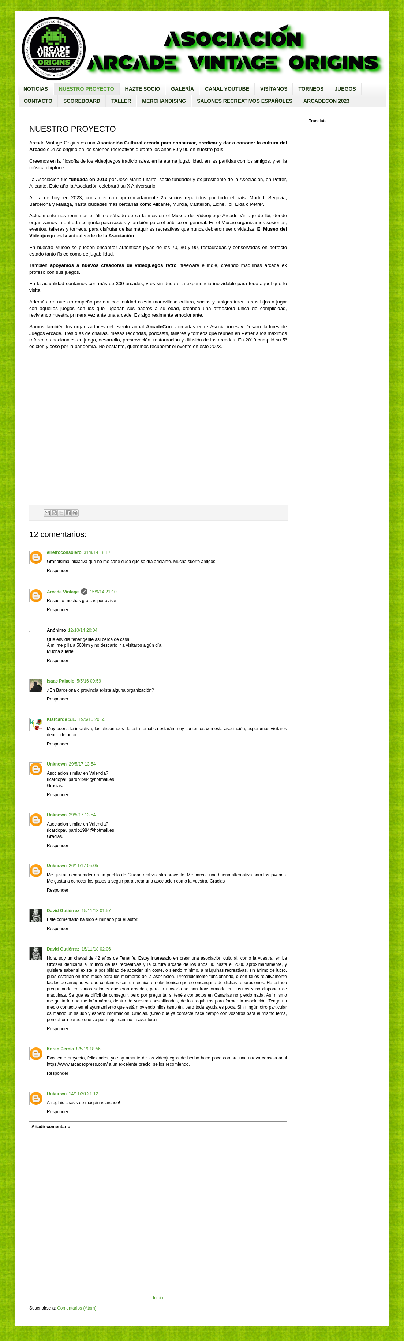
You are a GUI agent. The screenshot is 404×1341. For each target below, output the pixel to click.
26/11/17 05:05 (83, 865)
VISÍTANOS (273, 89)
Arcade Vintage (63, 591)
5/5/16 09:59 (88, 681)
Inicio (158, 1297)
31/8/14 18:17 (97, 552)
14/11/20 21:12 (83, 1093)
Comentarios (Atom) (76, 1308)
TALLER (121, 101)
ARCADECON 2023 (326, 101)
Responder (57, 570)
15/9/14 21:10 (103, 591)
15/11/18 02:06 (96, 949)
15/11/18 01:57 (96, 910)
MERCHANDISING (164, 101)
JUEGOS (345, 89)
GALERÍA (182, 89)
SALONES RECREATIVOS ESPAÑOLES (244, 101)
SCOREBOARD (81, 101)
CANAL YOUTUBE (227, 89)
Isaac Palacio (60, 681)
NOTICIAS (35, 89)
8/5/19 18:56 (88, 1048)
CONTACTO (38, 101)
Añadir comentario (50, 1126)
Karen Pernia (60, 1048)
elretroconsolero (64, 552)
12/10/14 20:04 (82, 630)
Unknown (57, 764)
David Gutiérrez (63, 910)
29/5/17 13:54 (82, 764)
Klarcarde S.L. (61, 719)
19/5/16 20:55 (92, 719)
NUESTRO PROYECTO (86, 89)
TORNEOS (310, 89)
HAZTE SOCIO (142, 89)
